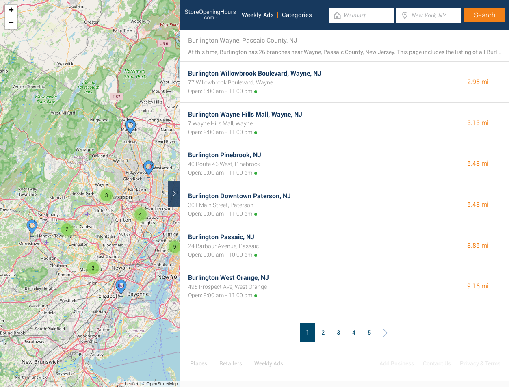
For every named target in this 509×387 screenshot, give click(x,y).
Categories (297, 15)
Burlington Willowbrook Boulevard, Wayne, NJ (254, 73)
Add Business (396, 363)
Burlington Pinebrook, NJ (224, 155)
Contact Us (437, 363)
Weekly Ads (258, 15)
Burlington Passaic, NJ (221, 237)
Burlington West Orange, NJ (228, 277)
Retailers (230, 363)
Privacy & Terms (480, 363)
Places (198, 363)
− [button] (11, 23)
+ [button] (11, 11)
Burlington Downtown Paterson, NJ (239, 196)
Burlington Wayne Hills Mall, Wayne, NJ (245, 114)
